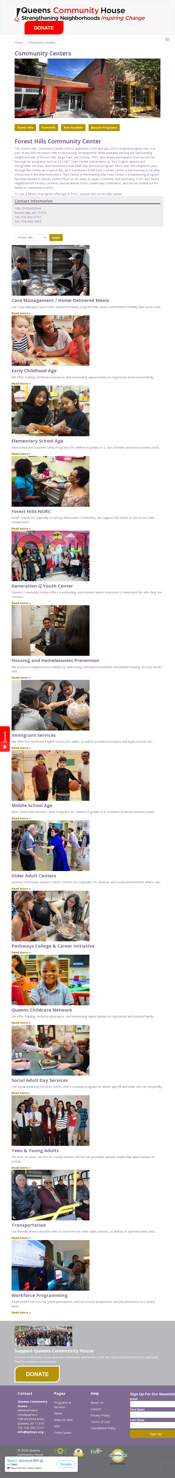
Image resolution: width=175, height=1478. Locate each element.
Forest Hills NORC (31, 511)
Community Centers (42, 42)
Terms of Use (100, 1422)
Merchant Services (118, 1464)
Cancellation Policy (103, 1428)
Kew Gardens (73, 127)
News (58, 1413)
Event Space (62, 1432)
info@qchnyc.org (31, 1432)
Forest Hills (25, 127)
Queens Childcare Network (42, 1010)
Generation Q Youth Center (42, 586)
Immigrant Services (34, 735)
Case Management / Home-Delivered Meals (60, 300)
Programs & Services (62, 1404)
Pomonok (48, 127)
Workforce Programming (40, 1295)
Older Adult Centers (34, 875)
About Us (97, 1402)
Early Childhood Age (34, 370)
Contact (96, 1409)
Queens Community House (87, 14)
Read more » (21, 313)
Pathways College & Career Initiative (53, 946)
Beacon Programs (104, 127)
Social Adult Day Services (40, 1080)
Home (19, 42)
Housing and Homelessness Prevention (55, 660)
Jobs (57, 1426)
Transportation (29, 1225)
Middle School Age (32, 805)
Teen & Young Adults (35, 1150)
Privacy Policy (100, 1415)
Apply (56, 237)
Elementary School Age (37, 441)
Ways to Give (63, 1420)
